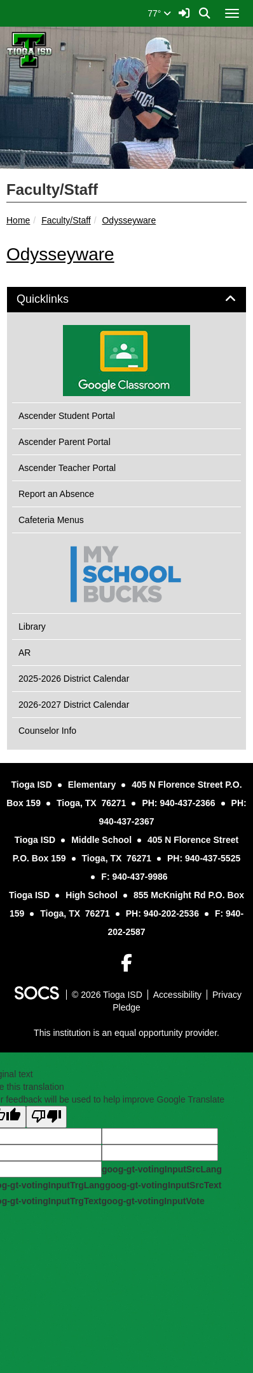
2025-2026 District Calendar (73, 678)
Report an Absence (56, 494)
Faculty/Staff (66, 220)
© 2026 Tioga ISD (107, 995)
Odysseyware (129, 220)
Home (18, 220)
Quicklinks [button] (57, 299)
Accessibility (177, 995)
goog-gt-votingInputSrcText (163, 1185)
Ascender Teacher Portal (67, 468)
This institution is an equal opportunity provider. (126, 1033)
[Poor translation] (46, 1117)
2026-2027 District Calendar (73, 705)
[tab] (126, 299)
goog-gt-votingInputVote (152, 1201)
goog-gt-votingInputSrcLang (162, 1169)
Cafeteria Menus (51, 520)
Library (32, 626)
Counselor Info (47, 731)
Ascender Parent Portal (64, 442)
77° (159, 13)
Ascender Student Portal (66, 416)
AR (24, 652)
